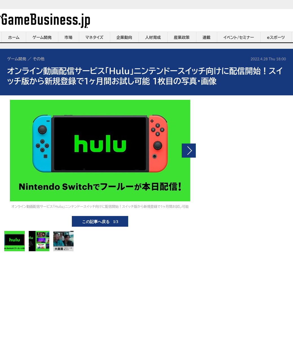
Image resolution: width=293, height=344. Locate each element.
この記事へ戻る (100, 221)
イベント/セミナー (238, 37)
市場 (68, 37)
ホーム (13, 37)
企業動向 (124, 37)
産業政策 (182, 37)
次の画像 (189, 151)
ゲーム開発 (42, 37)
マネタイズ (94, 37)
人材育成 (153, 37)
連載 (206, 37)
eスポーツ (276, 37)
